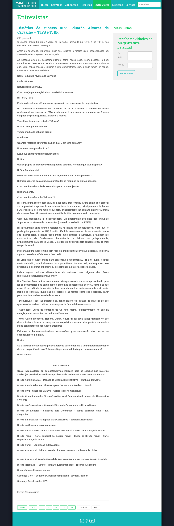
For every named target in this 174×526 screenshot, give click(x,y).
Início (45, 4)
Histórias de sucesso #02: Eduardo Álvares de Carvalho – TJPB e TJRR (63, 30)
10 (63, 507)
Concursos (71, 4)
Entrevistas (102, 4)
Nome (120, 64)
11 (72, 507)
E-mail (119, 55)
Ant (33, 507)
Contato (130, 4)
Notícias (117, 4)
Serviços (56, 4)
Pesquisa (86, 4)
